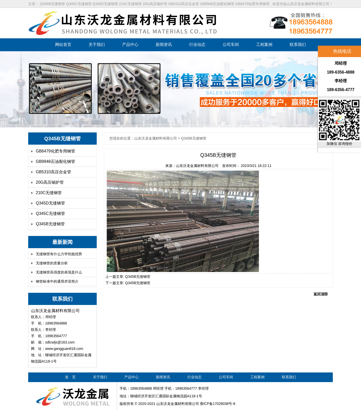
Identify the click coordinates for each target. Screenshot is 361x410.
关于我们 (97, 44)
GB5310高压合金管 (53, 172)
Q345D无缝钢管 (50, 203)
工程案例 (264, 44)
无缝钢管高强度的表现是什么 (59, 272)
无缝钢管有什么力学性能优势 (59, 254)
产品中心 (130, 44)
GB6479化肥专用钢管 (55, 151)
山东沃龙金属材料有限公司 (197, 166)
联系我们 (298, 44)
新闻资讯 (164, 44)
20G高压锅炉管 (50, 182)
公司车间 (231, 44)
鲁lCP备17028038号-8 (217, 404)
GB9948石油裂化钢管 (55, 161)
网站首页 (63, 44)
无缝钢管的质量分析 (52, 263)
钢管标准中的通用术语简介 (57, 281)
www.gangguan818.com (64, 349)
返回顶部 (321, 294)
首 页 (70, 377)
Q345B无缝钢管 (50, 224)
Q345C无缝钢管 (50, 213)
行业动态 (197, 44)
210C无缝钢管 (49, 193)
